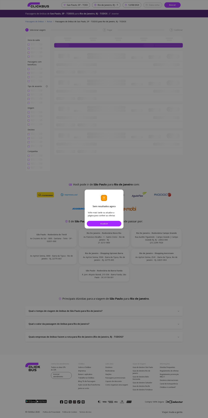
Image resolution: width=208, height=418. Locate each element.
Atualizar (104, 223)
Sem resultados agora (104, 206)
